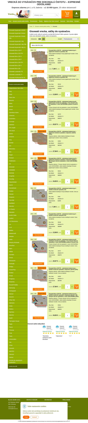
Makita (11, 230)
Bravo (11, 109)
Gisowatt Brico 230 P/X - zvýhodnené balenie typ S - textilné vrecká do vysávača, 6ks (63, 214)
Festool (11, 158)
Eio (10, 146)
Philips (11, 266)
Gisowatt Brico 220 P (15, 50)
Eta (10, 152)
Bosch (11, 106)
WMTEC (11, 351)
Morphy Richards (14, 242)
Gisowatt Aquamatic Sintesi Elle (17, 37)
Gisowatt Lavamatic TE (16, 71)
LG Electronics (13, 221)
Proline (11, 272)
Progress (12, 279)
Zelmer (11, 357)
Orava (11, 257)
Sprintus (11, 312)
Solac (11, 306)
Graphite (11, 176)
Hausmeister (13, 182)
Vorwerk (11, 348)
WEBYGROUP (66, 421)
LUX (10, 227)
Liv (10, 224)
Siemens (11, 303)
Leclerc (11, 218)
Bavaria (11, 100)
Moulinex (12, 245)
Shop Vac (12, 300)
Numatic (11, 254)
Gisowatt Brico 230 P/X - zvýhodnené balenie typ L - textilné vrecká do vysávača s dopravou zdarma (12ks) (63, 269)
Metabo (11, 236)
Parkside (11, 263)
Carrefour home (13, 112)
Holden (11, 191)
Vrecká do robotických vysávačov (15, 361)
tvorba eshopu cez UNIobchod (45, 421)
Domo (11, 133)
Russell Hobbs (13, 285)
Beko (10, 103)
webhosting (54, 421)
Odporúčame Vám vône (16, 88)
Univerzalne (12, 339)
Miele (10, 239)
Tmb (10, 333)
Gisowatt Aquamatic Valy (16, 41)
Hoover (11, 194)
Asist (10, 94)
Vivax (10, 345)
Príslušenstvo (33, 21)
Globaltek (12, 170)
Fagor (11, 155)
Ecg (10, 139)
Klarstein (11, 212)
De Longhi (12, 127)
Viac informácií (38, 71)
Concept (11, 121)
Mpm (10, 248)
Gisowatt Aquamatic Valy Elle (17, 44)
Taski (10, 324)
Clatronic (11, 115)
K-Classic (12, 209)
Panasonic (12, 260)
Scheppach (12, 291)
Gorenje (11, 173)
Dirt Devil (12, 130)
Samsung (12, 288)
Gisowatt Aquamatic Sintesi (17, 33)
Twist (10, 336)
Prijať (26, 417)
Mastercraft (12, 233)
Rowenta (11, 282)
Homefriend (12, 188)
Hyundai (11, 200)
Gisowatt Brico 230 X (15, 65)
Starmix (11, 315)
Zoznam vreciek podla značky (21, 21)
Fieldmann (12, 161)
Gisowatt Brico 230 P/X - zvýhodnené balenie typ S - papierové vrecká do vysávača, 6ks (63, 76)
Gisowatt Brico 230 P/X (16, 62)
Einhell (11, 142)
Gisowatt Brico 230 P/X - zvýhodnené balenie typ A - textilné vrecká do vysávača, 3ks (63, 189)
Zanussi (11, 354)
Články (40, 21)
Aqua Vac (12, 97)
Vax (10, 342)
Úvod (9, 21)
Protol (11, 275)
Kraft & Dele (12, 215)
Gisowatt (11, 167)
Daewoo (11, 124)
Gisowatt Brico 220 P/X (16, 53)
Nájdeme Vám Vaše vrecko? (51, 21)
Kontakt (77, 21)
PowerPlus (12, 269)
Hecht (11, 185)
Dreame (11, 136)
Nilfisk (11, 251)
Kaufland (11, 203)
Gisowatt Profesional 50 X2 (17, 77)
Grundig (11, 179)
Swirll (10, 318)
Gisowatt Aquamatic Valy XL (17, 47)
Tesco (11, 327)
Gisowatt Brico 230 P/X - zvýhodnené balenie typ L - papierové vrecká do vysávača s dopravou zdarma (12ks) (63, 133)
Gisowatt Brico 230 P (15, 59)
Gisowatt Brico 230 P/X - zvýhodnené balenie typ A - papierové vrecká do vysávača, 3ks (63, 51)
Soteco (11, 309)
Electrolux (12, 149)
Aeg (10, 91)
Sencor (11, 294)
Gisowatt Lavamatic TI (15, 74)
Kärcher (11, 206)
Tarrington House (14, 321)
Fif (10, 164)
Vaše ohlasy (70, 21)
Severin (11, 297)
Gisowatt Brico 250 (14, 68)
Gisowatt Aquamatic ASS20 (17, 30)
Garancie (62, 21)
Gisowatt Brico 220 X (15, 56)
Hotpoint (11, 197)
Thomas (11, 330)
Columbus (12, 118)
